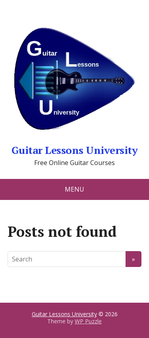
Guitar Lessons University (75, 83)
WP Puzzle (88, 321)
